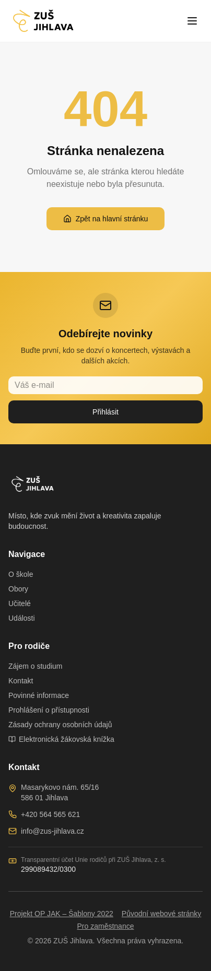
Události (21, 618)
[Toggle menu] (192, 20)
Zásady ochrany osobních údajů (60, 724)
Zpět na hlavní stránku (105, 219)
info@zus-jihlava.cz (52, 831)
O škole (20, 574)
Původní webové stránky (162, 913)
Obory (18, 589)
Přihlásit (105, 412)
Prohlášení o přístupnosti (48, 710)
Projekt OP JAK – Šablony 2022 (61, 913)
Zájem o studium (35, 666)
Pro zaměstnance (105, 926)
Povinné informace (38, 695)
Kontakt (20, 681)
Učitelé (19, 603)
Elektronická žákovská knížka (61, 739)
